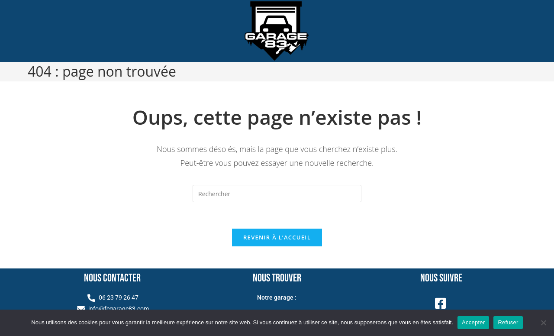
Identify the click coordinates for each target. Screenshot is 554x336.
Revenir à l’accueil (277, 237)
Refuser (508, 322)
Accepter (473, 322)
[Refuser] (543, 322)
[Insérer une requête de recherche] (277, 193)
